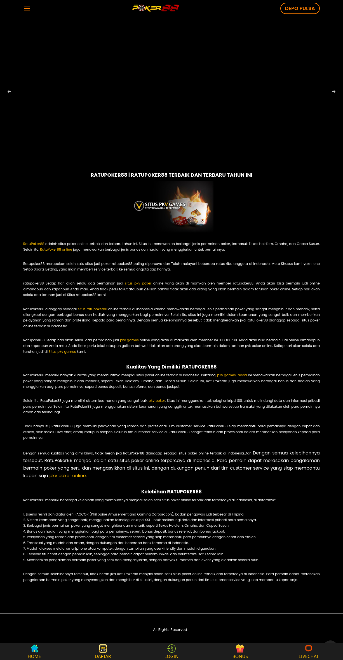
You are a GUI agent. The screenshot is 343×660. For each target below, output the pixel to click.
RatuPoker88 (33, 243)
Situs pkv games (62, 351)
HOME (34, 651)
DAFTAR (103, 651)
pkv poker (157, 400)
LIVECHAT (309, 651)
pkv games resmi (232, 375)
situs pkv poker (138, 283)
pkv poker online (67, 475)
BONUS (240, 651)
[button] (9, 91)
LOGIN (171, 651)
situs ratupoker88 (92, 309)
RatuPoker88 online (56, 249)
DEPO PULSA (300, 8)
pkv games (129, 340)
